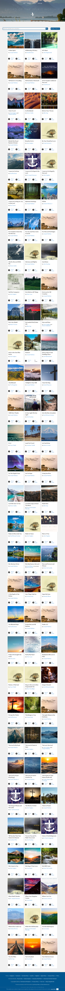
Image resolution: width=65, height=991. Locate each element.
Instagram (12, 975)
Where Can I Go (47, 896)
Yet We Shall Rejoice (48, 927)
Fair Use (42, 981)
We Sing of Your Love (32, 866)
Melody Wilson (47, 596)
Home (24, 3)
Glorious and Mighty (32, 262)
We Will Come (47, 866)
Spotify (32, 975)
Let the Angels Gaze (15, 473)
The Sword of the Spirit (25, 981)
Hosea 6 (28, 353)
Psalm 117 (46, 624)
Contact (34, 3)
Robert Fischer (14, 324)
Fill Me (44, 201)
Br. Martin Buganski (49, 840)
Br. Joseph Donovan (32, 175)
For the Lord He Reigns (49, 232)
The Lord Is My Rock (15, 745)
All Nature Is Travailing (15, 81)
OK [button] (57, 989)
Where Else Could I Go (15, 927)
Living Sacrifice (47, 473)
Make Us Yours (30, 534)
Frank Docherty (48, 145)
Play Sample (19, 59)
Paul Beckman (30, 52)
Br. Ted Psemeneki (15, 810)
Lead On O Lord (30, 443)
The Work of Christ (31, 806)
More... (57, 975)
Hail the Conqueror (14, 292)
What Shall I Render (14, 896)
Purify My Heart (30, 655)
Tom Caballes (47, 324)
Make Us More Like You (15, 534)
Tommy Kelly (30, 717)
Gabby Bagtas (47, 779)
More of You (46, 534)
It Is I (10, 443)
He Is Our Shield (13, 322)
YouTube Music (25, 975)
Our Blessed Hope (14, 624)
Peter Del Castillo (48, 568)
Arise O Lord (12, 111)
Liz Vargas (45, 781)
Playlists (29, 3)
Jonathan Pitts (14, 840)
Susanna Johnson (48, 898)
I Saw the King (47, 383)
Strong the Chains (14, 715)
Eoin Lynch (13, 659)
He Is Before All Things (32, 292)
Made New (46, 504)
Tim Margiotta (14, 385)
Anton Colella (30, 113)
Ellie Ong (46, 113)
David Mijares (30, 568)
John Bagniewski (48, 52)
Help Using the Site (50, 981)
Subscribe (40, 3)
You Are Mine (13, 957)
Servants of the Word (37, 978)
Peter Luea (30, 294)
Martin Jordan (47, 445)
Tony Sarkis (30, 868)
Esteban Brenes (14, 929)
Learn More (53, 989)
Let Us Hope (29, 473)
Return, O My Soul (14, 685)
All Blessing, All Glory (32, 50)
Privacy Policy (35, 981)
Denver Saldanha (47, 326)
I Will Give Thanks (14, 413)
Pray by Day (19, 978)
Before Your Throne (48, 111)
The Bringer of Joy (31, 715)
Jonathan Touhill (31, 445)
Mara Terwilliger (31, 689)
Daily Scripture (27, 978)
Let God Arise (47, 443)
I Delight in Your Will (31, 383)
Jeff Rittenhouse (48, 356)
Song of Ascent (47, 685)
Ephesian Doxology (31, 201)
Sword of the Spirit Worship (31, 508)
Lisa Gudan (47, 929)
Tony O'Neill (13, 445)
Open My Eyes (47, 594)
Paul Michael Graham (49, 417)
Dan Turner (13, 205)
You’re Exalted (30, 957)
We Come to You (14, 866)
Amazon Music (51, 975)
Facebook (18, 975)
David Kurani (47, 84)
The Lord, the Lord (48, 745)
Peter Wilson (35, 569)
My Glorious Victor (14, 564)
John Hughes (13, 113)
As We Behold (30, 111)
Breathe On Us (30, 141)
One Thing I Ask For (31, 594)
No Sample (36, 361)
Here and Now (47, 322)
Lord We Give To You (15, 504)
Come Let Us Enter (14, 171)
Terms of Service (44, 984)
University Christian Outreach (50, 978)
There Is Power (47, 806)
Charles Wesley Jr (48, 203)
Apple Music (43, 975)
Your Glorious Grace (48, 957)
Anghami (37, 975)
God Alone (46, 262)
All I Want (45, 50)
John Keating (47, 264)
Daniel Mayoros (48, 385)
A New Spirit (12, 50)
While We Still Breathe (32, 927)
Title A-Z (55, 28)
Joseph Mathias (14, 52)
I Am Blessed (12, 383)
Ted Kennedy (30, 596)
